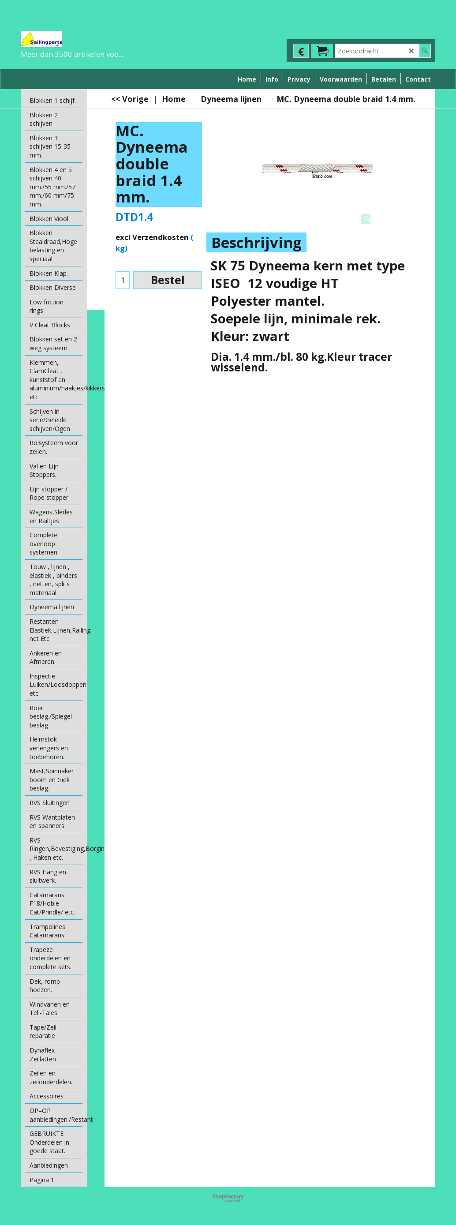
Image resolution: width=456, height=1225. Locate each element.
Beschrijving (256, 242)
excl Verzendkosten (152, 237)
